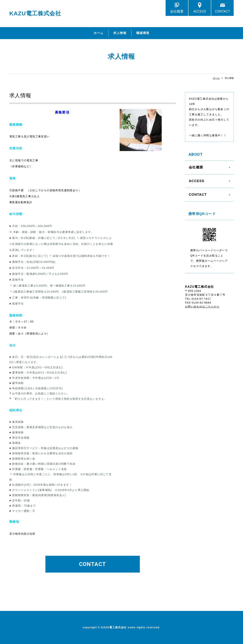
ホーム (98, 33)
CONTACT (222, 11)
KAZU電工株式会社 (35, 13)
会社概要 (178, 11)
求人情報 (119, 33)
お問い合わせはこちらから (202, 306)
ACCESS (199, 11)
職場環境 (142, 33)
